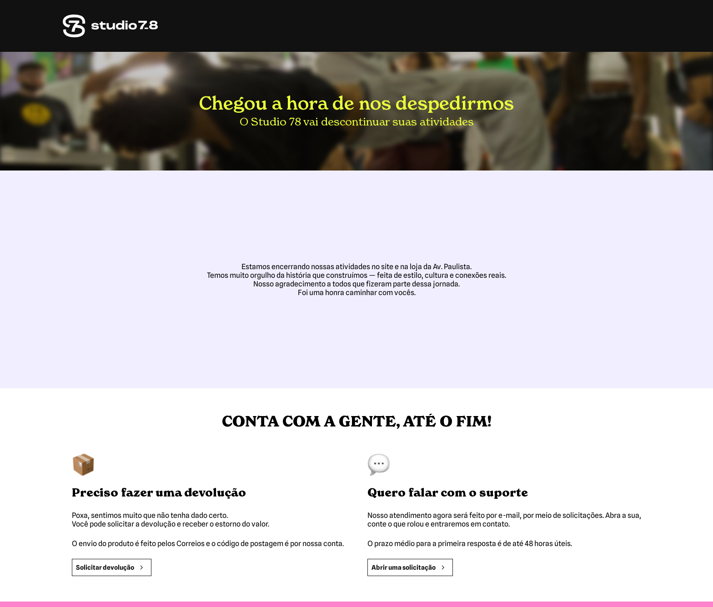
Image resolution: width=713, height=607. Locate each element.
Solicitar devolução (111, 567)
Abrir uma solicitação (410, 567)
